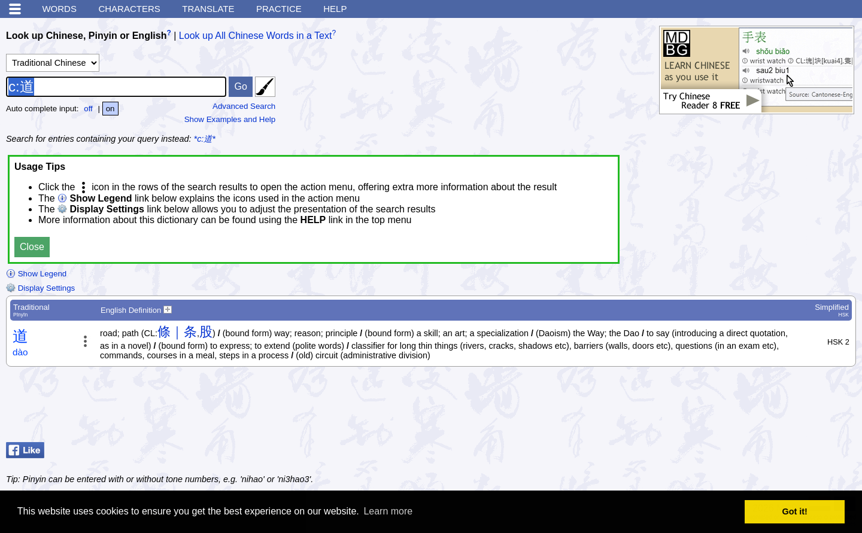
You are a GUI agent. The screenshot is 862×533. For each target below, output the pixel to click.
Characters (129, 9)
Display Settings (40, 288)
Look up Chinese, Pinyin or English (86, 36)
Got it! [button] (795, 511)
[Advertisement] (760, 407)
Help (335, 9)
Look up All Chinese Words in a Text (255, 36)
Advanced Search (244, 106)
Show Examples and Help (230, 119)
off (88, 108)
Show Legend (36, 273)
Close (32, 247)
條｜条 (177, 331)
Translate (208, 9)
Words (59, 9)
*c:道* (205, 139)
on (110, 108)
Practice (279, 9)
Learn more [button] (387, 511)
